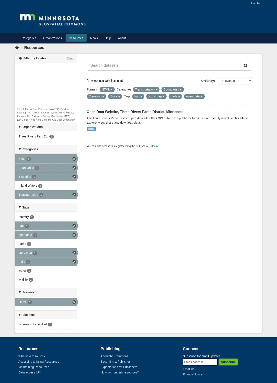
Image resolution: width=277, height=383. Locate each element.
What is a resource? (31, 356)
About (122, 38)
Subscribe (228, 362)
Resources (76, 38)
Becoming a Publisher (115, 361)
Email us (189, 369)
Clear (70, 58)
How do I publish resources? (120, 372)
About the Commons (114, 356)
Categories (29, 38)
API (138, 146)
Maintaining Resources (33, 367)
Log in (255, 3)
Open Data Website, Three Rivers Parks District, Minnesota (135, 112)
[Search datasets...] (164, 66)
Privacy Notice (192, 374)
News (94, 38)
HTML (91, 129)
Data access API (29, 372)
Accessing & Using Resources (38, 361)
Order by (207, 80)
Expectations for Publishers (119, 367)
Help (108, 38)
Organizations (52, 38)
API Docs (151, 146)
